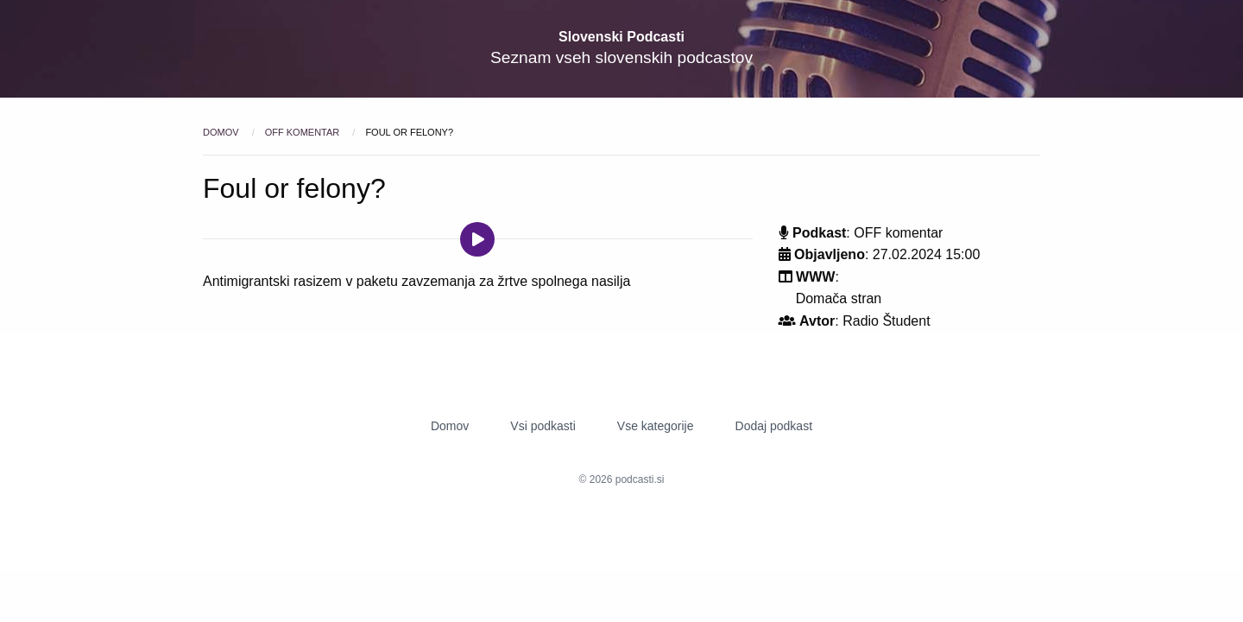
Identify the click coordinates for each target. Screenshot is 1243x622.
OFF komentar (304, 132)
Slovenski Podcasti (621, 36)
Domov (222, 132)
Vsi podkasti (542, 426)
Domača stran (839, 298)
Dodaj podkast (774, 426)
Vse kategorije (655, 426)
